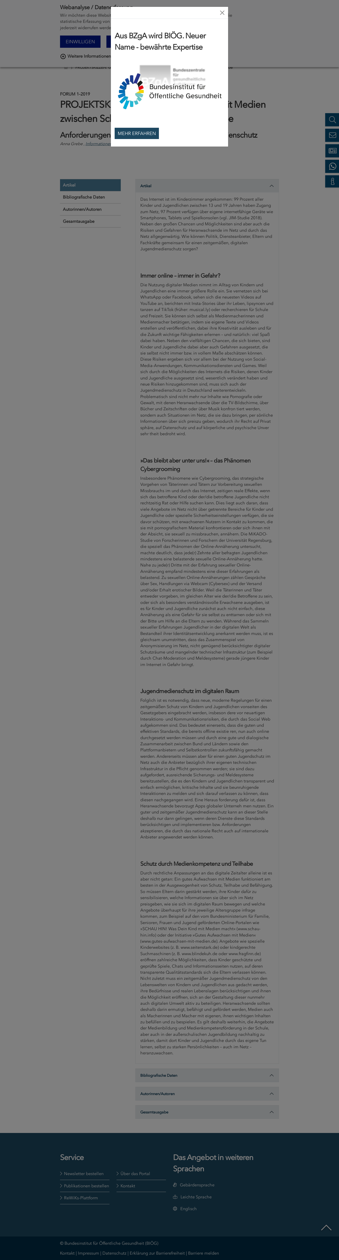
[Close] (222, 13)
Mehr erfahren (137, 133)
